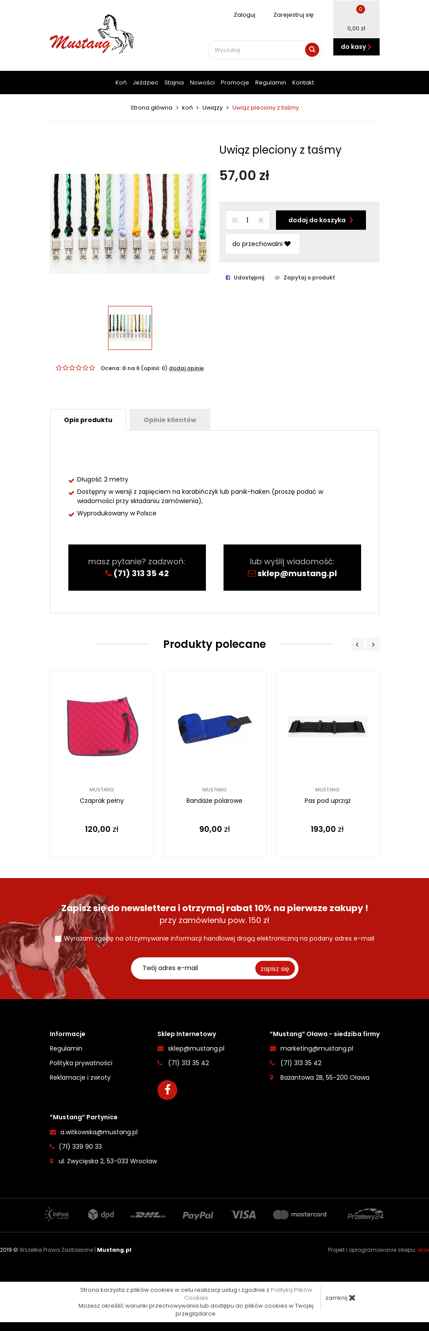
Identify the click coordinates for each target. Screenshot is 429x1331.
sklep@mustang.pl (297, 573)
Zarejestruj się (288, 15)
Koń (121, 82)
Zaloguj (239, 15)
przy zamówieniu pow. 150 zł (215, 913)
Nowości (202, 82)
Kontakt (303, 82)
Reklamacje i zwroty (80, 1077)
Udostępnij (245, 277)
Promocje (235, 82)
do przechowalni (261, 243)
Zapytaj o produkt (305, 277)
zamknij (340, 1297)
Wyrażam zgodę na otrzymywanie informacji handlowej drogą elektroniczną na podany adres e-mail (219, 937)
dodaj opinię (186, 368)
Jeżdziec (145, 82)
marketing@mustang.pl (316, 1048)
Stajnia (174, 82)
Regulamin (270, 82)
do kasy (356, 46)
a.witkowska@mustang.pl (99, 1131)
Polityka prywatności (81, 1062)
